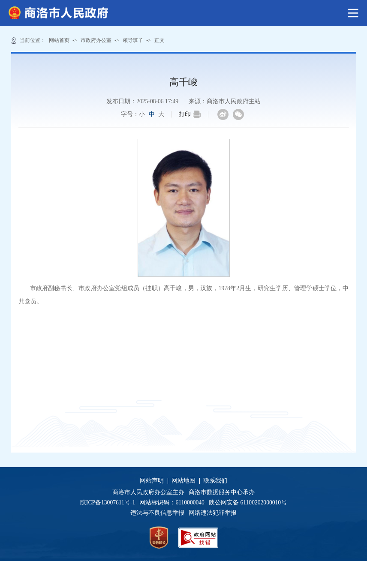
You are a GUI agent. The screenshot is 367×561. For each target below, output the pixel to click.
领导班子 (133, 40)
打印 (189, 114)
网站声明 (152, 481)
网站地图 (183, 481)
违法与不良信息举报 (158, 513)
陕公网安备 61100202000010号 (248, 502)
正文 (159, 40)
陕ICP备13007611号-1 (110, 502)
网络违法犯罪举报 (212, 513)
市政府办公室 (96, 40)
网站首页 (59, 40)
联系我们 (215, 481)
